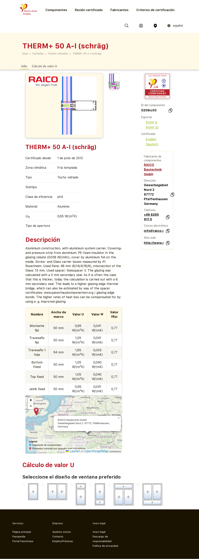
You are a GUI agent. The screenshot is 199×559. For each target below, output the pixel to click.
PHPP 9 (149, 122)
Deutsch (149, 144)
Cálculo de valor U (44, 66)
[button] (36, 411)
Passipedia (18, 536)
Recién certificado (89, 10)
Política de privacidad (105, 545)
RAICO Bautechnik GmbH (153, 169)
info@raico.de (153, 231)
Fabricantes (119, 10)
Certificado (148, 133)
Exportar (146, 117)
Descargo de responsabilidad (102, 539)
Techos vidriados (58, 53)
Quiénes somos (61, 531)
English (148, 139)
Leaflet (73, 451)
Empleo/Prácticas (62, 541)
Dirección (150, 180)
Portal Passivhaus (22, 541)
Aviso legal (99, 531)
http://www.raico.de (153, 243)
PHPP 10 (149, 127)
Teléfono (150, 210)
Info (24, 66)
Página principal (21, 531)
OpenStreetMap (96, 451)
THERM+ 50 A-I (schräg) (87, 53)
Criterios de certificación (155, 10)
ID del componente (153, 105)
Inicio (25, 53)
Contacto (57, 536)
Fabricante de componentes (152, 158)
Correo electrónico (156, 225)
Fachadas (38, 53)
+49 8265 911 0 (151, 217)
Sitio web (150, 237)
